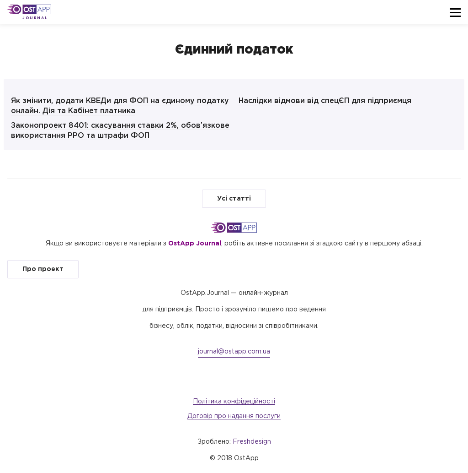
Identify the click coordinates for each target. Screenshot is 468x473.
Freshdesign (252, 442)
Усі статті (234, 198)
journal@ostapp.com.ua (234, 351)
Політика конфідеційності (234, 401)
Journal (35, 18)
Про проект (43, 269)
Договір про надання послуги (234, 416)
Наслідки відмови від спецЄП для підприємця (325, 101)
